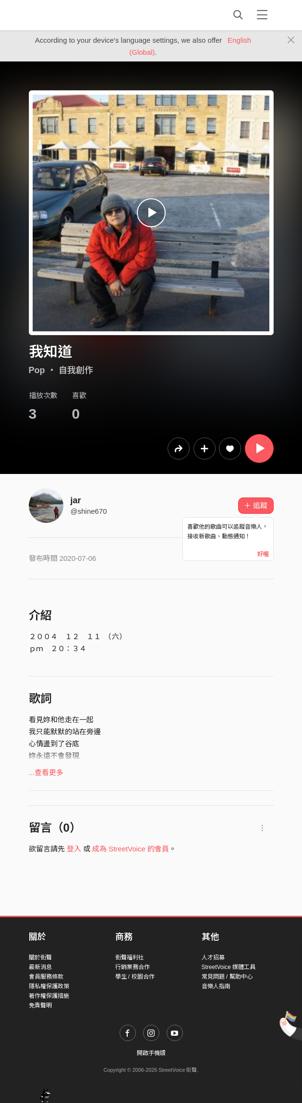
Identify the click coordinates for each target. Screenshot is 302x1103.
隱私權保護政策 (49, 986)
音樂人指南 (216, 986)
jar (76, 500)
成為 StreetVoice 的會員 (130, 849)
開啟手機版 (151, 1053)
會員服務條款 (46, 976)
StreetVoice (68, 15)
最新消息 (40, 967)
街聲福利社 (129, 957)
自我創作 (76, 370)
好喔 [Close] (263, 554)
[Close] (291, 40)
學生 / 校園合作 (135, 976)
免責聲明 (40, 1005)
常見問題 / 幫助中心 (227, 976)
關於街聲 (40, 957)
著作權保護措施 (49, 996)
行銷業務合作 (132, 967)
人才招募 (213, 957)
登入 (74, 849)
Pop (37, 370)
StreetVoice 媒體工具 (229, 967)
